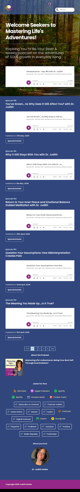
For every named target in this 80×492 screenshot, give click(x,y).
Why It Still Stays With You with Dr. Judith (32, 154)
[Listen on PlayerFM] (13, 429)
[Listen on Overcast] (64, 414)
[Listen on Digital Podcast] (21, 422)
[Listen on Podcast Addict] (53, 407)
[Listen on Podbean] (30, 429)
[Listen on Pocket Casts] (59, 399)
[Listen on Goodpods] (58, 422)
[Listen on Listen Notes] (15, 414)
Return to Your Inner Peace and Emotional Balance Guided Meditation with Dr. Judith (38, 203)
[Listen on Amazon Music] (36, 399)
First (27, 348)
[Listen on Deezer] (32, 414)
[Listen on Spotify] (60, 392)
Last (52, 348)
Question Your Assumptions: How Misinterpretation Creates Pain (38, 254)
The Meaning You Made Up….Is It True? (30, 303)
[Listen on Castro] (41, 422)
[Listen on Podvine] (65, 429)
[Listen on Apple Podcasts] (40, 392)
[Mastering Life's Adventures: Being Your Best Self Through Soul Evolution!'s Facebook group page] (73, 6)
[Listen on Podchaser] (50, 437)
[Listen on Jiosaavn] (48, 429)
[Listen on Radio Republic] (29, 437)
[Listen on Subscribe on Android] (27, 407)
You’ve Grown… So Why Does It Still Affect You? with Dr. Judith (40, 105)
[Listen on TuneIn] (47, 414)
